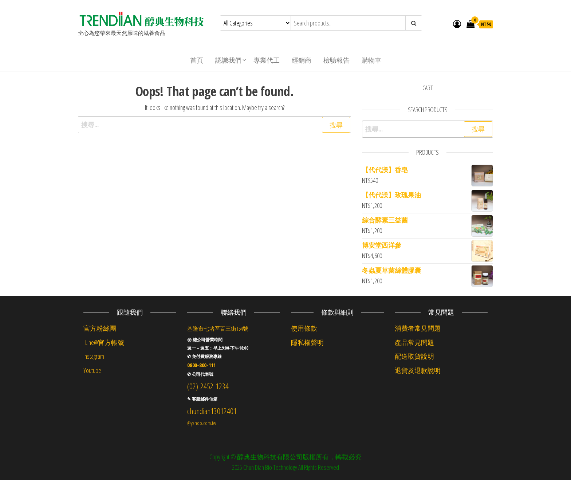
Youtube (92, 370)
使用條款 (304, 328)
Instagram (93, 356)
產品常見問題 (414, 342)
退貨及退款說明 (418, 370)
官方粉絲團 (99, 328)
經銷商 (301, 60)
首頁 (196, 60)
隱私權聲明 (307, 342)
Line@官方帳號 (103, 342)
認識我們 (228, 60)
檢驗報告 (336, 60)
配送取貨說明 (414, 356)
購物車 (371, 60)
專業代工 (266, 60)
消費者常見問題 (418, 328)
